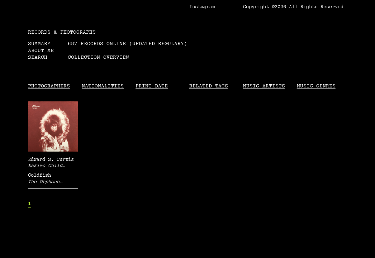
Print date (152, 86)
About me (41, 50)
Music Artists (264, 86)
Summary (39, 43)
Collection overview (98, 57)
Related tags (208, 86)
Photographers (49, 86)
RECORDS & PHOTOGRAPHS (62, 32)
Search (37, 57)
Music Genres (316, 86)
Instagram (202, 7)
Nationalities (103, 86)
